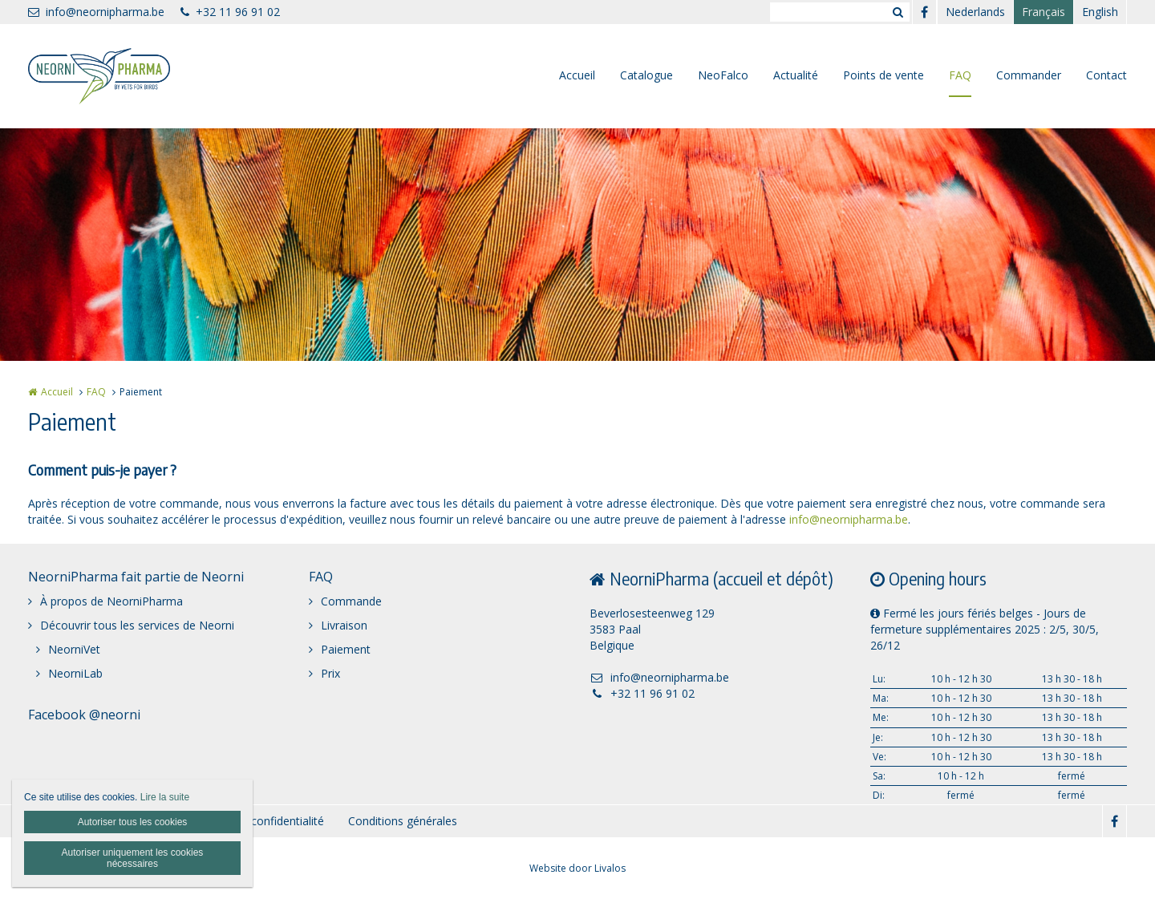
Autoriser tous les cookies (133, 822)
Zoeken (898, 12)
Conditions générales (402, 820)
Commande (351, 601)
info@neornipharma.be (96, 11)
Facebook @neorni (84, 714)
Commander (1028, 75)
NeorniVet (74, 649)
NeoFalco (723, 75)
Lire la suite (164, 797)
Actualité (795, 75)
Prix (330, 673)
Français (1043, 11)
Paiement (346, 649)
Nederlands (975, 11)
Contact (1106, 75)
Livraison (344, 625)
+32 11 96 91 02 (230, 11)
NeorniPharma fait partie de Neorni (136, 576)
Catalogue (646, 75)
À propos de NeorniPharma (111, 601)
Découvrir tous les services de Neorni (137, 625)
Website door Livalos (577, 868)
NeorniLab (75, 673)
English (1100, 11)
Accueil (577, 75)
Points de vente (883, 75)
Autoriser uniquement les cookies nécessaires (133, 858)
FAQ (960, 75)
